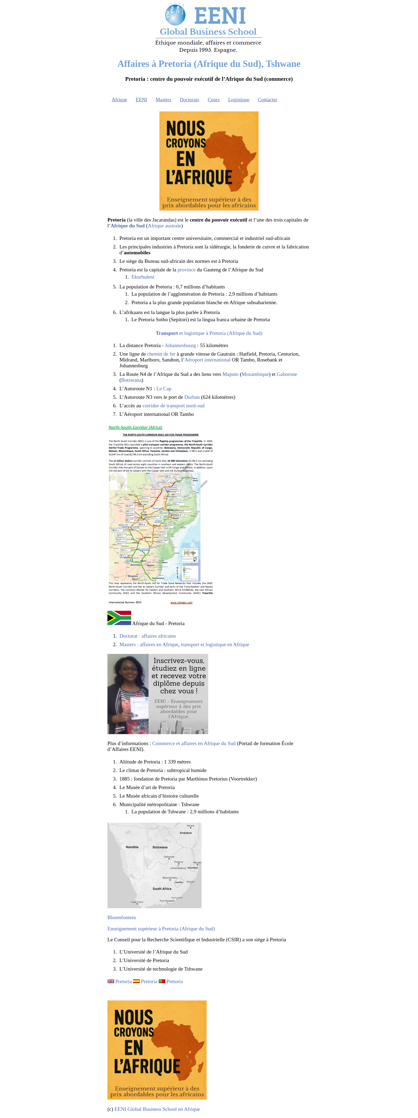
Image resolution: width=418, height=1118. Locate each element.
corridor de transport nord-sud (173, 405)
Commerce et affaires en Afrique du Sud (194, 743)
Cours (214, 99)
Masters (163, 99)
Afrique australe (164, 225)
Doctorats (189, 99)
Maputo (231, 374)
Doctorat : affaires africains (147, 636)
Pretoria (123, 981)
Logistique (239, 99)
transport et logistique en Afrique (215, 644)
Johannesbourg (180, 345)
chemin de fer (161, 354)
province (187, 269)
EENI (141, 99)
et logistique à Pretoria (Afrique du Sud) (209, 333)
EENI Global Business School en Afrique (157, 1109)
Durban (192, 397)
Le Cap (163, 388)
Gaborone (287, 374)
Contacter (268, 99)
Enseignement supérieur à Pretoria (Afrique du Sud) (161, 928)
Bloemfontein (121, 917)
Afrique (119, 99)
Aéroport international (207, 360)
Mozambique (255, 374)
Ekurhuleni (142, 277)
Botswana (131, 380)
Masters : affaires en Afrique (148, 644)
